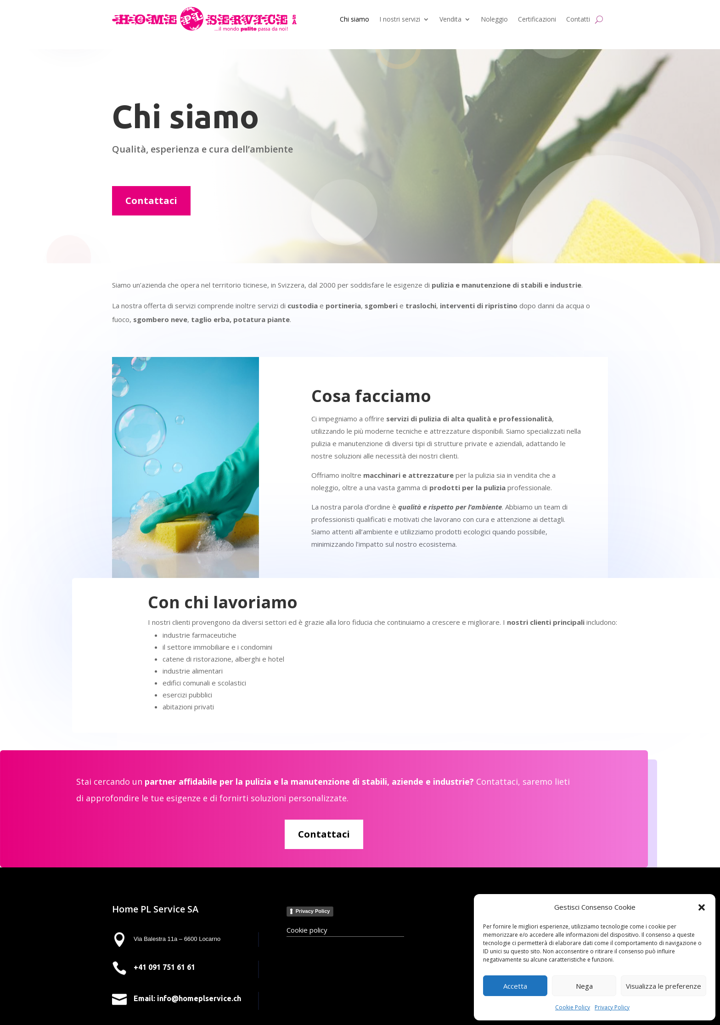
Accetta (515, 986)
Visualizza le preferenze (663, 986)
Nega (584, 986)
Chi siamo (354, 19)
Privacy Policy (612, 1007)
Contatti (578, 19)
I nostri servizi (399, 19)
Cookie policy (307, 929)
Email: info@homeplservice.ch (187, 998)
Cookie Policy (572, 1007)
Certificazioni (537, 19)
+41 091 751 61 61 (164, 967)
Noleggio (494, 19)
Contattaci (151, 200)
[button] (701, 907)
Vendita (450, 19)
